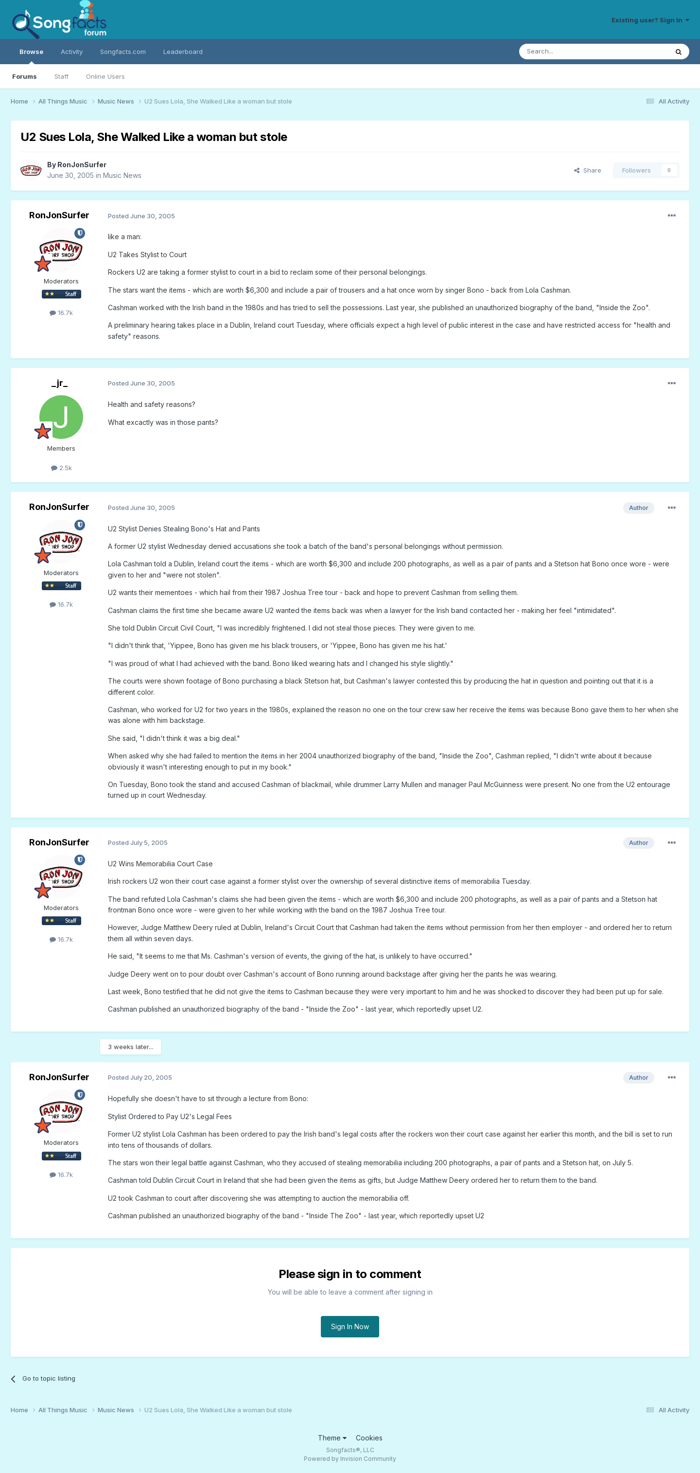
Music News (122, 175)
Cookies (369, 1438)
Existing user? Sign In (650, 20)
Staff (61, 76)
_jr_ (60, 383)
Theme (332, 1438)
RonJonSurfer (81, 164)
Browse (31, 56)
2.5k (61, 468)
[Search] (568, 51)
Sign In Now (350, 1326)
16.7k (61, 312)
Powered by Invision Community (350, 1458)
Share (587, 170)
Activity (72, 51)
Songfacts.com (123, 51)
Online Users (105, 76)
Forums (24, 76)
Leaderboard (183, 51)
